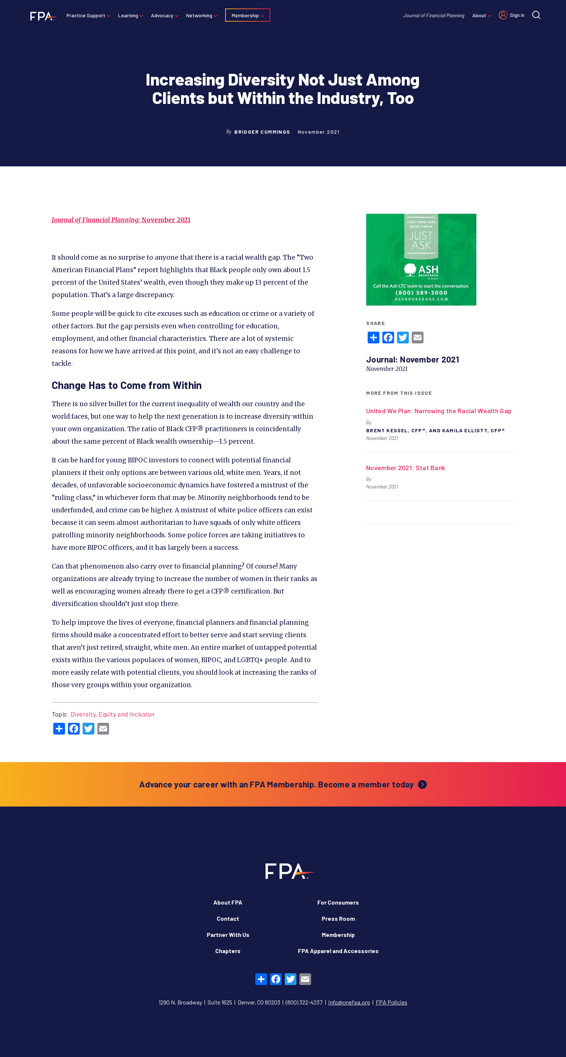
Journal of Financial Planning (433, 15)
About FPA (227, 902)
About (479, 15)
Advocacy (162, 15)
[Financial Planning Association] (41, 15)
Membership (245, 15)
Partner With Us (228, 934)
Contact (228, 918)
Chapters (228, 950)
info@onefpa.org (349, 1002)
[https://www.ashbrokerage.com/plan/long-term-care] (421, 260)
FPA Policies (391, 1002)
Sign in (517, 15)
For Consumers (338, 902)
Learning (128, 15)
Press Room (338, 918)
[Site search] (536, 15)
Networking (199, 15)
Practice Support (85, 15)
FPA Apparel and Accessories (338, 950)
